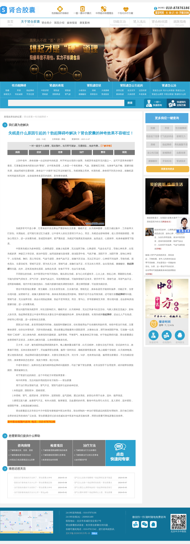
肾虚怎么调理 (157, 94)
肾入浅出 (139, 21)
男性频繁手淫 (181, 144)
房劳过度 (120, 90)
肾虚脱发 (105, 94)
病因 (17, 152)
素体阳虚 (120, 94)
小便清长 (82, 90)
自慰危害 (181, 153)
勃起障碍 (30, 90)
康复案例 (85, 22)
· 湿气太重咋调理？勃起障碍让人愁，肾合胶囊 (92, 492)
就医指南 (179, 21)
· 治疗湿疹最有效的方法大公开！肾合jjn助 (30, 492)
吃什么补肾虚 (168, 90)
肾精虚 (45, 94)
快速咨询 (153, 342)
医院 (124, 152)
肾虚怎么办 (180, 90)
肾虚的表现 (56, 85)
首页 (10, 21)
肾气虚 (68, 94)
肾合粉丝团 (160, 21)
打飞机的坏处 (167, 136)
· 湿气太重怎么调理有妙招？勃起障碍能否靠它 (92, 487)
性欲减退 (19, 94)
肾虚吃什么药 (180, 94)
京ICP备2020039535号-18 (78, 533)
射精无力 (7, 94)
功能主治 (119, 21)
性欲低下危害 (152, 136)
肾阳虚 (56, 90)
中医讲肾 (45, 90)
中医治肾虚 (169, 94)
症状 (39, 152)
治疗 (81, 152)
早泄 (19, 90)
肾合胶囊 (28, 117)
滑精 (94, 90)
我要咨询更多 (167, 169)
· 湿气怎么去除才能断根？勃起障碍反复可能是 (92, 478)
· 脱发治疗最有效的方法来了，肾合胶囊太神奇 (32, 478)
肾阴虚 (68, 90)
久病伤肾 (131, 94)
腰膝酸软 (82, 94)
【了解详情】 (106, 146)
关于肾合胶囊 (30, 21)
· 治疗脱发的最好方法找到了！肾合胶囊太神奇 (32, 487)
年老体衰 (142, 94)
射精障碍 (166, 153)
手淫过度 (30, 94)
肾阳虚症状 (94, 85)
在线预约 (166, 342)
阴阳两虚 (56, 94)
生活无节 (131, 90)
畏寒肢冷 (94, 94)
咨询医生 (180, 342)
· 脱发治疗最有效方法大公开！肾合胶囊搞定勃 (32, 482)
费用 (103, 152)
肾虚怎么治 (169, 85)
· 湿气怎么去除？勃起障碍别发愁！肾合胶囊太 (92, 482)
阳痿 (7, 90)
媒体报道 (72, 22)
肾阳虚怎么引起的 (131, 85)
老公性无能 (152, 153)
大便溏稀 (105, 90)
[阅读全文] (166, 222)
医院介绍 (59, 22)
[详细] (158, 249)
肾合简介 (47, 22)
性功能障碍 (19, 85)
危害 (60, 152)
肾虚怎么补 (157, 90)
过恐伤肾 (142, 90)
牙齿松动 (166, 161)
